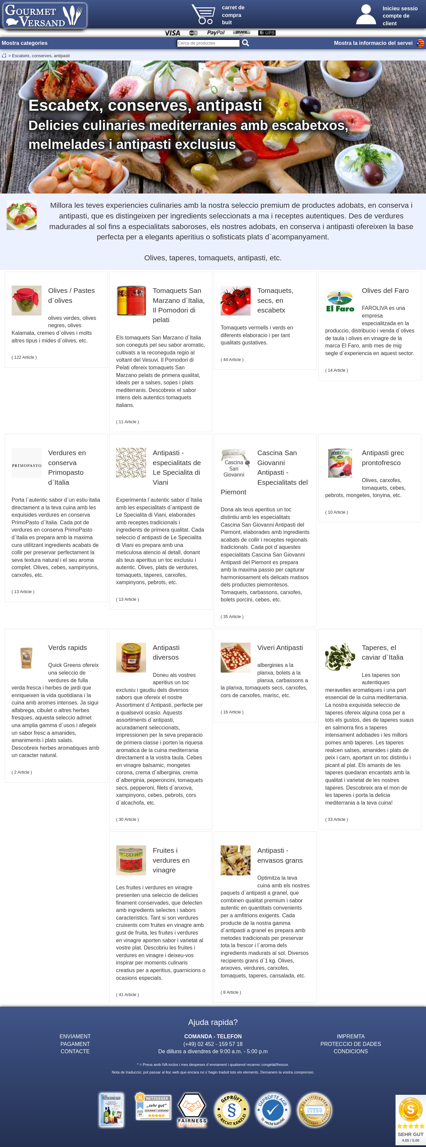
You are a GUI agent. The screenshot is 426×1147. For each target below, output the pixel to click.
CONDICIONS (351, 1051)
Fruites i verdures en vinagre (171, 860)
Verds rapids (67, 647)
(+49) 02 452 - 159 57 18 (213, 1044)
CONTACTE (75, 1051)
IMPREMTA (351, 1036)
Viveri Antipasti (280, 647)
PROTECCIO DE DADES (350, 1044)
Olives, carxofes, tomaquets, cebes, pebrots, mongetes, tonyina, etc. (365, 487)
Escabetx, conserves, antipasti (41, 55)
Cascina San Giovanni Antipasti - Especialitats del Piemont (264, 472)
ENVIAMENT (75, 1036)
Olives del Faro (385, 290)
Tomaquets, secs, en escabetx (275, 300)
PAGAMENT (75, 1044)
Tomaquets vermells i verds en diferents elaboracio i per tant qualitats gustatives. (257, 334)
